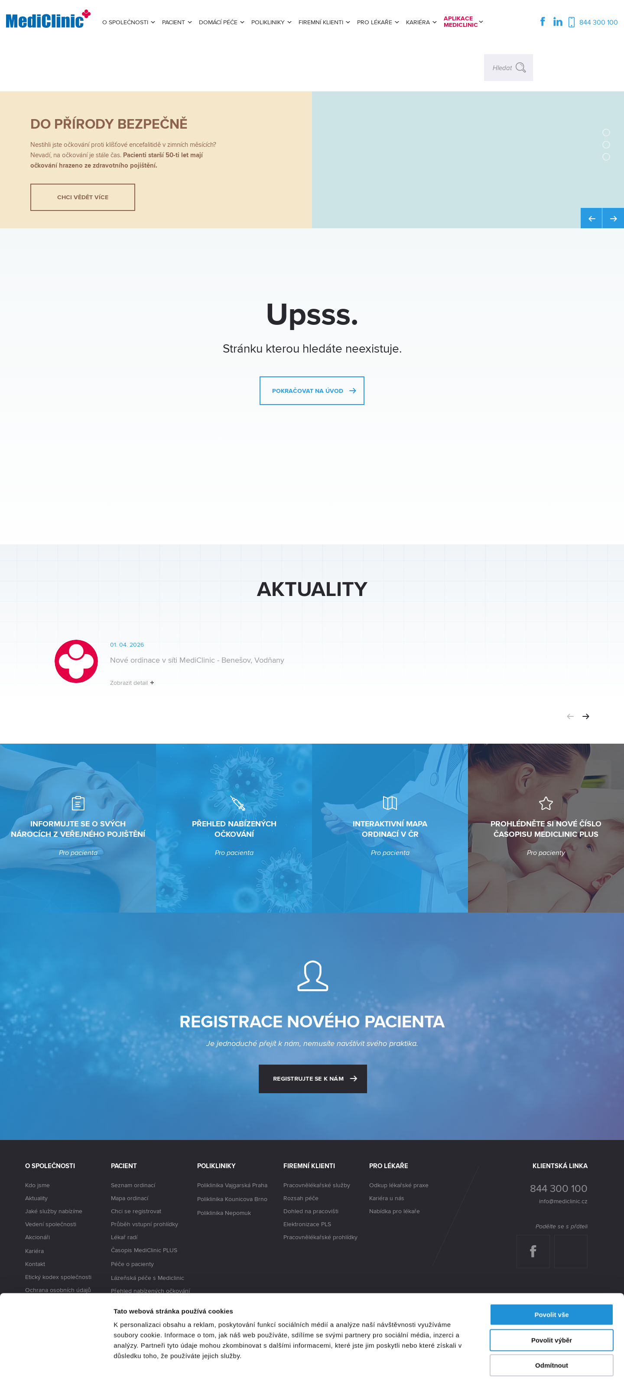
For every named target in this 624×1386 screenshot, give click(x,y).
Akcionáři (37, 1237)
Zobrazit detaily (458, 1369)
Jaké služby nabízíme (53, 1211)
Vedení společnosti (50, 1224)
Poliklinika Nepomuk (224, 1213)
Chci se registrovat (136, 1211)
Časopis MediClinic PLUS (144, 1250)
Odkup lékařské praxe (399, 1185)
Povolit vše (551, 1280)
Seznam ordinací (133, 1185)
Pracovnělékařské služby (316, 1185)
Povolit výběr (551, 1305)
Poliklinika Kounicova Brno (232, 1199)
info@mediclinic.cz (563, 1201)
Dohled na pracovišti (310, 1211)
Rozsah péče (300, 1198)
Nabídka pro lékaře (394, 1211)
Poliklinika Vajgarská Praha (232, 1185)
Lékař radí (124, 1237)
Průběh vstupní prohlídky (144, 1224)
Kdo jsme (37, 1185)
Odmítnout (551, 1330)
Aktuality (36, 1198)
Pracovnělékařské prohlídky (320, 1237)
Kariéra (34, 1251)
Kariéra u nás (386, 1198)
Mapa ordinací (129, 1198)
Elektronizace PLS (307, 1224)
